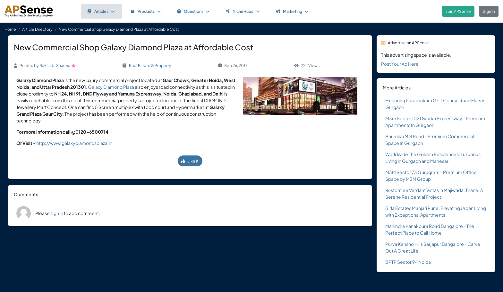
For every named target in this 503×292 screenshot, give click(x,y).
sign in (56, 213)
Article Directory (37, 29)
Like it (190, 160)
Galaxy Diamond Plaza (111, 87)
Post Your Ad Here (400, 64)
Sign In (489, 11)
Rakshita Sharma (54, 65)
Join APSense (458, 11)
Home (10, 29)
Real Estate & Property (150, 65)
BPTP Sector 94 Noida (408, 262)
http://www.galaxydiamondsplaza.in (74, 143)
